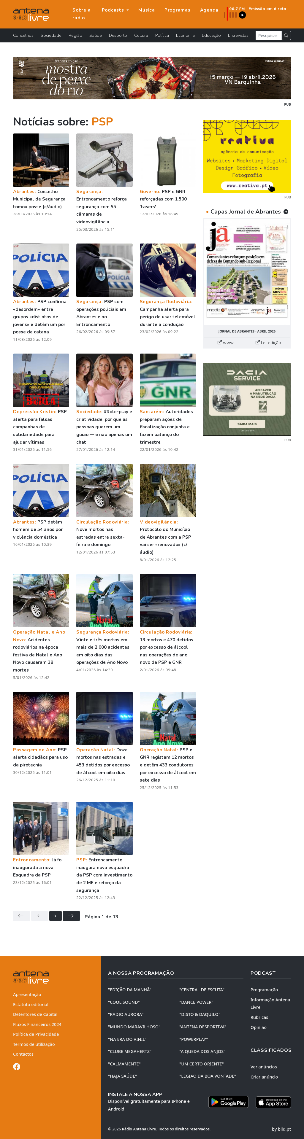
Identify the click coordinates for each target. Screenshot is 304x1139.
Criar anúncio (264, 1077)
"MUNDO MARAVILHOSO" (134, 1027)
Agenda (209, 10)
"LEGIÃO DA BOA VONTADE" (207, 1076)
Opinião (259, 1027)
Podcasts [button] (114, 10)
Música (146, 10)
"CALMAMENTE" (124, 1064)
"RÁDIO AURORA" (125, 1014)
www (226, 343)
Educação (211, 35)
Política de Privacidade (36, 1034)
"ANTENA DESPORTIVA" (202, 1027)
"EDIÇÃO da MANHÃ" (129, 989)
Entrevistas (238, 35)
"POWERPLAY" (193, 1039)
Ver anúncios (264, 1067)
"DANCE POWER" (196, 1002)
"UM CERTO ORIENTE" (201, 1064)
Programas (177, 10)
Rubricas (259, 1017)
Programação (264, 989)
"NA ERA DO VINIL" (127, 1039)
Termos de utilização (34, 1044)
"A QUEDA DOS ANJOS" (202, 1051)
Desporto (118, 35)
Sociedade (51, 35)
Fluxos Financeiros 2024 (37, 1024)
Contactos (23, 1054)
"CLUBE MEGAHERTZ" (129, 1051)
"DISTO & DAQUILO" (199, 1014)
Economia (185, 35)
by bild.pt (281, 1129)
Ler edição (268, 343)
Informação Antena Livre (270, 1003)
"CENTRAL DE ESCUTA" (201, 989)
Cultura (141, 35)
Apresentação (27, 994)
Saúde (95, 35)
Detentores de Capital (35, 1014)
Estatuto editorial (30, 1004)
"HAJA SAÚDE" (122, 1076)
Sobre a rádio (81, 14)
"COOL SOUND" (124, 1002)
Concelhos (23, 35)
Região (75, 35)
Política (162, 35)
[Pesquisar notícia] (269, 35)
